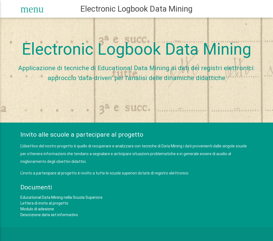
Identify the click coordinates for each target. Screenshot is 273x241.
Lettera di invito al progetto (44, 203)
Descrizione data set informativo (49, 214)
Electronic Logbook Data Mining (136, 9)
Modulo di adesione (37, 208)
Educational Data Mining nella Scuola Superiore (61, 197)
